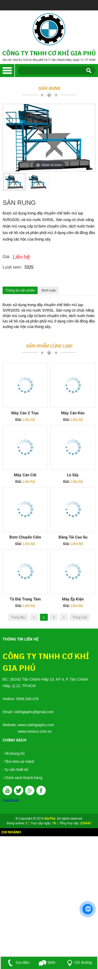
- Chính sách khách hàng (22, 778)
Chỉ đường (78, 962)
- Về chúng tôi (14, 753)
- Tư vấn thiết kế (15, 770)
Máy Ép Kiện (73, 599)
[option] (14, 181)
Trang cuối (79, 617)
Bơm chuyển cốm (25, 537)
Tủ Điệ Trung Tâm (25, 599)
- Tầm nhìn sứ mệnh (18, 761)
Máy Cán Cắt (25, 475)
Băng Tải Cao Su (73, 537)
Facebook (11, 800)
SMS (47, 962)
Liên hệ (21, 257)
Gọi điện (18, 962)
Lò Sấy (73, 475)
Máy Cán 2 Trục (25, 413)
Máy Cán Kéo (72, 413)
